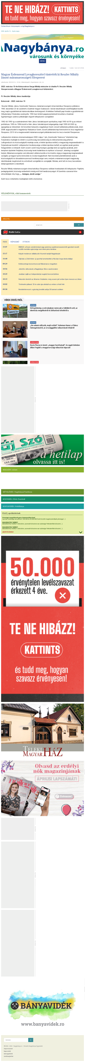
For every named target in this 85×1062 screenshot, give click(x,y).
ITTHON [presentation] (26, 241)
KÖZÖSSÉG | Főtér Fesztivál (14, 499)
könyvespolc (15, 26)
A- (43, 82)
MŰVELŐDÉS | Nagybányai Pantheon (17, 492)
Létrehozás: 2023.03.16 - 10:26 (10, 82)
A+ (40, 82)
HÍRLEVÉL (6, 219)
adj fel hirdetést (7, 532)
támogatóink (8, 1053)
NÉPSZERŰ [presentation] (14, 241)
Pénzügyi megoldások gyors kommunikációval (18, 517)
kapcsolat (7, 1051)
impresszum (8, 1048)
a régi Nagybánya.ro (27, 26)
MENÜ (42, 61)
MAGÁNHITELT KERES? (10, 522)
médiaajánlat (8, 1056)
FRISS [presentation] (5, 242)
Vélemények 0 (25, 82)
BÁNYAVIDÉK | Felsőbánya (13, 506)
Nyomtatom (34, 82)
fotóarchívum (6, 26)
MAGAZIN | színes (10, 469)
